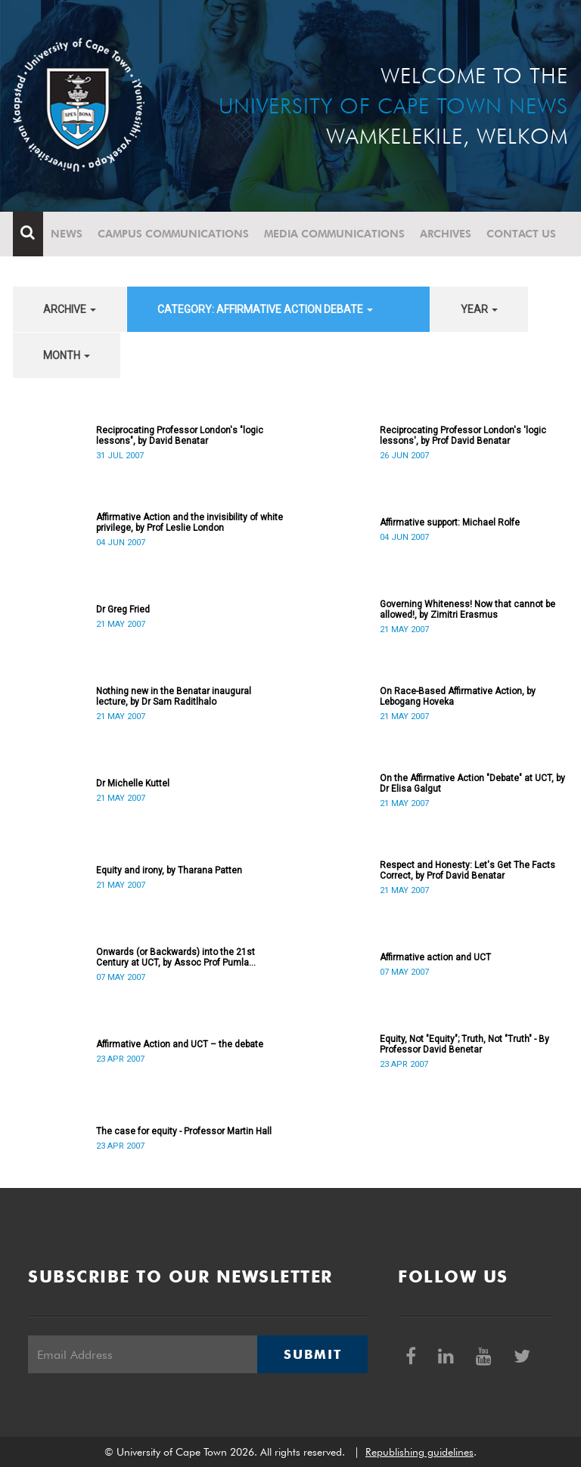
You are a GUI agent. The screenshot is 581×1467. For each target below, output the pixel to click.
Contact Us (521, 234)
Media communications (334, 234)
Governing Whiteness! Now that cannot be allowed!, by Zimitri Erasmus (467, 609)
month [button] (66, 355)
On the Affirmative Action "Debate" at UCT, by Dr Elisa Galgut (472, 783)
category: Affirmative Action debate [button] (265, 309)
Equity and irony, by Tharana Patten (169, 870)
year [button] (479, 309)
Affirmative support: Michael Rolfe (450, 522)
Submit (312, 1354)
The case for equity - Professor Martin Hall (184, 1131)
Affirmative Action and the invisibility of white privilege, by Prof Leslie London (189, 522)
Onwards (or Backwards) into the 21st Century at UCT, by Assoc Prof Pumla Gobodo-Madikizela (175, 957)
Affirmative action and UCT (435, 957)
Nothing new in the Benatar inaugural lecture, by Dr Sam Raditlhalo (173, 696)
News (66, 234)
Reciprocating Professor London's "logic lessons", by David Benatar (179, 435)
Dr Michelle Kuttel (132, 783)
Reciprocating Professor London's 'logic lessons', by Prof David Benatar (463, 435)
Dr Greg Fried (123, 609)
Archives (445, 234)
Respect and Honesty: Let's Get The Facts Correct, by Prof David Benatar (467, 870)
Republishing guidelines (419, 1452)
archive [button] (69, 309)
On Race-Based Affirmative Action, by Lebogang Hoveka (458, 696)
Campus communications (173, 234)
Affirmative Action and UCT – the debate (179, 1044)
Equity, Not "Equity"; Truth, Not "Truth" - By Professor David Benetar (464, 1044)
